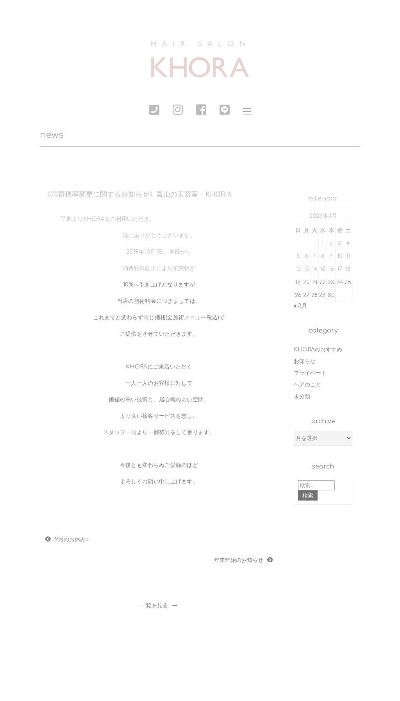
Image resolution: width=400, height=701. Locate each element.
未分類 (302, 396)
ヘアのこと (307, 385)
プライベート (310, 373)
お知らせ (305, 361)
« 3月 (300, 306)
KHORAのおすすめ (318, 349)
